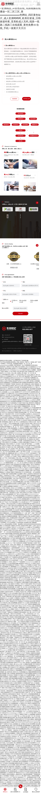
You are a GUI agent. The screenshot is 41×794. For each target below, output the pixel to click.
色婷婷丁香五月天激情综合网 (16, 618)
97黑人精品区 (29, 779)
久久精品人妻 (33, 478)
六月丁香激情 (8, 730)
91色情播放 (35, 610)
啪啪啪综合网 (36, 604)
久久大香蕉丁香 (23, 574)
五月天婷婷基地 (12, 403)
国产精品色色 (10, 766)
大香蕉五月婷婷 (11, 728)
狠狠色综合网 (18, 763)
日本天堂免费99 (31, 742)
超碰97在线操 (25, 617)
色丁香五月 (3, 445)
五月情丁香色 (19, 492)
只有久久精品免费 (33, 730)
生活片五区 (32, 669)
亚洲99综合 (28, 615)
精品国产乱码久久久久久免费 (21, 381)
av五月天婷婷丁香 (10, 742)
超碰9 (9, 769)
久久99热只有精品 (5, 488)
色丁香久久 (17, 422)
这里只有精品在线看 (31, 772)
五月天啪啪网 (8, 552)
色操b (17, 765)
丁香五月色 (20, 546)
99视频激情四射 (25, 406)
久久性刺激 (3, 711)
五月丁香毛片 (30, 643)
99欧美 (18, 694)
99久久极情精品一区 (9, 656)
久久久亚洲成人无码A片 (9, 527)
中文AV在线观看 (17, 519)
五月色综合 (28, 702)
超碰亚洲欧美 (27, 717)
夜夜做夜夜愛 (10, 587)
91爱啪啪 (18, 742)
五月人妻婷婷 (35, 385)
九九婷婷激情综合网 (17, 610)
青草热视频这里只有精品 (12, 565)
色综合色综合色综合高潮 (29, 497)
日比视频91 (20, 473)
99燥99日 (5, 661)
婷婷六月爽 (21, 595)
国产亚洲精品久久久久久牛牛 (24, 650)
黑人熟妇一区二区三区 (28, 373)
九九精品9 (7, 574)
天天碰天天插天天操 (22, 403)
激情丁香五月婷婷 (7, 687)
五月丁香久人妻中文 (24, 697)
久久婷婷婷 (7, 472)
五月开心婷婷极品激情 (23, 499)
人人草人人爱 (25, 613)
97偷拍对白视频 (24, 621)
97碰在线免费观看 (27, 774)
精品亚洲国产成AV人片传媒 (30, 431)
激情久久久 (36, 687)
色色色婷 (35, 502)
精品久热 (10, 406)
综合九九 (14, 521)
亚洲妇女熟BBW (4, 681)
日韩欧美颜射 (25, 582)
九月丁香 (7, 750)
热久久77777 (29, 502)
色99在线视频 (19, 728)
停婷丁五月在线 (27, 540)
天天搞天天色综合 (24, 423)
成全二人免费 (16, 475)
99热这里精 (5, 615)
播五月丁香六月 (35, 374)
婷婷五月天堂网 (27, 708)
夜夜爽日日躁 (14, 684)
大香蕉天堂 (19, 733)
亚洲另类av (3, 367)
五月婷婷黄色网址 (19, 418)
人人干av (21, 486)
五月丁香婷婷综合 (29, 618)
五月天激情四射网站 (15, 513)
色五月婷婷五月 (12, 667)
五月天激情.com (28, 447)
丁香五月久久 (18, 744)
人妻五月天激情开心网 (24, 516)
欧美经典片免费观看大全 (31, 378)
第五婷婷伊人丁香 (35, 453)
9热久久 (31, 576)
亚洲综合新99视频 (5, 426)
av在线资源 (9, 626)
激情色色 (34, 708)
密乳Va (25, 473)
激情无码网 (36, 725)
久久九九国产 (3, 423)
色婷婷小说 (36, 648)
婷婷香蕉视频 (10, 744)
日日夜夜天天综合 (23, 782)
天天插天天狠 (27, 731)
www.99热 (22, 716)
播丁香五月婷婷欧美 (30, 736)
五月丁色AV (5, 502)
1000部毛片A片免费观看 (15, 535)
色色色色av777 (21, 777)
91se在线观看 (3, 392)
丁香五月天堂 (14, 549)
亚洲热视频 (22, 672)
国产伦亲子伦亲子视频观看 (12, 379)
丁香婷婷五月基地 (16, 741)
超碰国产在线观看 (5, 455)
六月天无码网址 (12, 689)
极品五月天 (29, 787)
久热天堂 (23, 629)
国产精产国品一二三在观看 (32, 444)
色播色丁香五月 (30, 464)
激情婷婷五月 (8, 692)
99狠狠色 (36, 384)
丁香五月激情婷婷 (29, 560)
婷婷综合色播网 (8, 576)
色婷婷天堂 (24, 609)
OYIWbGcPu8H (4, 407)
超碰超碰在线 (5, 450)
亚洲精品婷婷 (13, 518)
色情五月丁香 (10, 496)
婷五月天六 (12, 661)
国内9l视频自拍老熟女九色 (30, 637)
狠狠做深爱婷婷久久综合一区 (12, 579)
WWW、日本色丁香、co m (28, 661)
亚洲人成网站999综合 (24, 456)
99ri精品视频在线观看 (15, 709)
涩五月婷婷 (36, 664)
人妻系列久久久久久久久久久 (16, 433)
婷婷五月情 (27, 588)
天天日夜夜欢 (17, 582)
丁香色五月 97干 (7, 425)
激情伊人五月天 (30, 530)
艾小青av (34, 440)
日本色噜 (7, 761)
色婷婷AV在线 (9, 464)
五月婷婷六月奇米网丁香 (14, 387)
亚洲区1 (6, 780)
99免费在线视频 (22, 368)
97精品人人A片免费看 (26, 565)
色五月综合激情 (35, 580)
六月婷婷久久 (30, 390)
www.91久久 (29, 705)
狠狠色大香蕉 (23, 714)
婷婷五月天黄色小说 (29, 462)
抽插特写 (15, 576)
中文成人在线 (30, 606)
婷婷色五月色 (25, 566)
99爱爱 (14, 645)
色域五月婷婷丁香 (9, 434)
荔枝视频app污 (15, 577)
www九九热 (11, 392)
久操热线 (37, 547)
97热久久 (16, 714)
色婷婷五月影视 (32, 473)
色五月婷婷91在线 (12, 658)
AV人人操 (12, 620)
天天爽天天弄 (3, 497)
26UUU (4, 601)
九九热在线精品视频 (12, 563)
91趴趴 (16, 439)
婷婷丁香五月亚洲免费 (16, 725)
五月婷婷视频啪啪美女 (18, 514)
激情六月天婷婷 (21, 455)
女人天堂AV (32, 529)
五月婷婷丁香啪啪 (17, 607)
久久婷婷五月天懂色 (11, 779)
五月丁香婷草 (28, 604)
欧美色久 (10, 497)
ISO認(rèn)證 (14, 305)
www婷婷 (33, 563)
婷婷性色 (17, 489)
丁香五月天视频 (30, 547)
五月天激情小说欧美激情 (30, 785)
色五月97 (36, 722)
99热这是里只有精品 (13, 412)
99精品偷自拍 (23, 489)
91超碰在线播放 (9, 439)
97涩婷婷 (12, 384)
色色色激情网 (11, 588)
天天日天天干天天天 (32, 766)
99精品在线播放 (20, 700)
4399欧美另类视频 (26, 508)
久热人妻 (13, 373)
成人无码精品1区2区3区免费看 (26, 724)
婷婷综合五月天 (12, 389)
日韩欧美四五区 (33, 437)
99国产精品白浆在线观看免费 (16, 505)
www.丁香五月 (13, 777)
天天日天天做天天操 (28, 744)
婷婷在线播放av (11, 774)
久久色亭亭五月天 (35, 499)
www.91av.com (8, 459)
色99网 (3, 473)
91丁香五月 (25, 467)
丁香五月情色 (5, 551)
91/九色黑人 (14, 456)
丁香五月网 (13, 455)
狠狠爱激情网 (22, 477)
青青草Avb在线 (14, 665)
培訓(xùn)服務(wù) (34, 305)
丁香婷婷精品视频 (29, 448)
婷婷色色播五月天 (8, 409)
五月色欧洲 (27, 546)
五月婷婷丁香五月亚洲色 (27, 628)
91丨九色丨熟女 (21, 658)
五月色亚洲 (29, 455)
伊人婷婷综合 (35, 739)
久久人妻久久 (36, 387)
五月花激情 (19, 750)
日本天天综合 (34, 757)
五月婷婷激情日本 (30, 689)
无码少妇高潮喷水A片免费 (7, 606)
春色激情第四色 (26, 753)
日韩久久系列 (27, 624)
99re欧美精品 (18, 431)
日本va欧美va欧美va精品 (19, 530)
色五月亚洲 (6, 669)
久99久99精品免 (17, 691)
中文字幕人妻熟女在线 (33, 780)
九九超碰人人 (26, 763)
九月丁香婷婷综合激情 (30, 461)
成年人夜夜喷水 (7, 610)
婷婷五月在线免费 (22, 389)
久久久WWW (14, 735)
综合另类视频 (16, 481)
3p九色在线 (14, 398)
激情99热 (29, 398)
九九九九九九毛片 (5, 684)
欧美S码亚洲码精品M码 (15, 532)
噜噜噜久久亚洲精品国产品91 (25, 683)
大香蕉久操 (12, 615)
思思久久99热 (28, 469)
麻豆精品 (34, 700)
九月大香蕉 (5, 678)
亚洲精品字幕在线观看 (19, 612)
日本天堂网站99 (10, 642)
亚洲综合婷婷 (24, 525)
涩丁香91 (19, 376)
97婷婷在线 (7, 577)
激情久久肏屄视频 (26, 590)
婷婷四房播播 (35, 776)
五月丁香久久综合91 (29, 640)
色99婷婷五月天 (30, 747)
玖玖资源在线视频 (34, 761)
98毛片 (28, 645)
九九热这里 (23, 475)
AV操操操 (36, 683)
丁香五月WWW (22, 521)
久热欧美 (27, 518)
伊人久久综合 (6, 735)
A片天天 (20, 639)
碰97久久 (21, 577)
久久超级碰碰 (31, 714)
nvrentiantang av (13, 713)
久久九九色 (14, 782)
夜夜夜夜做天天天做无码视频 (24, 673)
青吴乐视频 (22, 464)
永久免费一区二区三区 (21, 587)
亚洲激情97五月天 (11, 376)
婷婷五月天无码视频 (11, 442)
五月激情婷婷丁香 (29, 676)
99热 (13, 396)
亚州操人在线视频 (35, 381)
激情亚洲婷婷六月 (33, 574)
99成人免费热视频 (18, 447)
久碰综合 (28, 533)
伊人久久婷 (21, 684)
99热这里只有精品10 (8, 489)
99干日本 (21, 469)
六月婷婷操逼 (19, 522)
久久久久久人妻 (19, 776)
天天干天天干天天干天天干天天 (15, 604)
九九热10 (27, 554)
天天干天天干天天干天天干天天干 (24, 722)
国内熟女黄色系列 (27, 387)
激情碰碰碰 (3, 582)
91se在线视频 (35, 702)
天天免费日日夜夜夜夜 (14, 628)
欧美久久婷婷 (13, 683)
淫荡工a (29, 483)
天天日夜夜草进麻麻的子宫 (29, 758)
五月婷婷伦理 (34, 568)
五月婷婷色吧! (7, 525)
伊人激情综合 (20, 667)
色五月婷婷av (22, 367)
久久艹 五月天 (35, 535)
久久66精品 (13, 540)
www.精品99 (5, 629)
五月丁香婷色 (34, 429)
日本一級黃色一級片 (28, 549)
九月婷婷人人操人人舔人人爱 (11, 760)
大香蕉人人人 (21, 713)
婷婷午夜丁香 (25, 709)
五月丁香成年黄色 (17, 687)
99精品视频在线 (34, 645)
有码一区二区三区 (20, 642)
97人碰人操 (26, 639)
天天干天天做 (29, 713)
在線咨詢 (14, 98)
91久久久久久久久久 (13, 484)
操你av (7, 558)
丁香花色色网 (8, 461)
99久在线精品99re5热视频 (19, 768)
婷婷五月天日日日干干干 (17, 378)
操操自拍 (36, 744)
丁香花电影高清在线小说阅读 (28, 551)
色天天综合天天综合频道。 (11, 480)
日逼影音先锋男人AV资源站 (11, 591)
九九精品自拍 (6, 415)
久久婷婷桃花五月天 (32, 735)
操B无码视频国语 (34, 639)
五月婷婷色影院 (11, 436)
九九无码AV (6, 620)
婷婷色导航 (10, 582)
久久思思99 (30, 711)
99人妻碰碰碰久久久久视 (12, 747)
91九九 (21, 552)
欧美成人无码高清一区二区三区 (15, 736)
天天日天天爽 (25, 478)
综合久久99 (22, 665)
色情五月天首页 (17, 568)
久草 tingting (27, 374)
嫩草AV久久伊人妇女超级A (23, 555)
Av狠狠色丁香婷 (25, 466)
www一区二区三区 (19, 462)
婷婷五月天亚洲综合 (11, 546)
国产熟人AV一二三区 (26, 698)
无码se (36, 750)
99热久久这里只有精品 (6, 381)
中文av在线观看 (17, 497)
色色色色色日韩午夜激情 (32, 595)
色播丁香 (16, 716)
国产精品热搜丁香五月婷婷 (29, 376)
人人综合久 (33, 400)
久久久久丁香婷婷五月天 (30, 738)
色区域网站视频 (27, 691)
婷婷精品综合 (24, 422)
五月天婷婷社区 (28, 496)
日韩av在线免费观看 (7, 494)
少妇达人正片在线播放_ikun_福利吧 (20, 488)
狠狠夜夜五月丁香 (28, 557)
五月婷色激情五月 (17, 659)
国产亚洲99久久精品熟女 (10, 529)
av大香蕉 (19, 442)
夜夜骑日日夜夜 (21, 681)
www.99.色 (3, 642)
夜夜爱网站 (19, 670)
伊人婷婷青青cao (20, 645)
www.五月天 (27, 486)
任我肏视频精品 (24, 749)
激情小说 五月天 (32, 632)
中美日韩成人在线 (18, 417)
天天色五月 (34, 466)
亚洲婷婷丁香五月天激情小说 (11, 705)
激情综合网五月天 (19, 719)
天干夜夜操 (23, 705)
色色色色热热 (8, 477)
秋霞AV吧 (24, 742)
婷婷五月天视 (36, 647)
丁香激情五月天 (28, 415)
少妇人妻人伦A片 (31, 612)
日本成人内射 (34, 395)
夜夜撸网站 (14, 428)
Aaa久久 (23, 547)
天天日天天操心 (17, 708)
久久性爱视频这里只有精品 (24, 647)
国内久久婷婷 (10, 722)
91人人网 (4, 466)
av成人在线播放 (27, 519)
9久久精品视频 (22, 643)
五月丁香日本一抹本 (7, 544)
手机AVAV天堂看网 (13, 580)
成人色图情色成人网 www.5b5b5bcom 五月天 (17, 453)
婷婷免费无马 (34, 753)
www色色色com (24, 760)
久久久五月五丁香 (34, 709)
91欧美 (18, 420)
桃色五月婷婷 (17, 406)
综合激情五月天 (35, 379)
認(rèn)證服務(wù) (15, 791)
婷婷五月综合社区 (13, 595)
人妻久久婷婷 (19, 620)
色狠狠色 (5, 676)
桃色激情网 (23, 533)
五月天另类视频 (29, 654)
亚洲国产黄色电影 (28, 543)
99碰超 (18, 698)
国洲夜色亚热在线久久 (23, 400)
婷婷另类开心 (23, 765)
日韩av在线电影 (11, 673)
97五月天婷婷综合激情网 (21, 393)
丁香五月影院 (8, 514)
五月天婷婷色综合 (17, 632)
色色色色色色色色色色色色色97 (28, 783)
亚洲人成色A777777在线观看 (17, 562)
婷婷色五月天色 (13, 643)
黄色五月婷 (22, 593)
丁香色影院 (12, 492)
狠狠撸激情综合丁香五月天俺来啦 (21, 511)
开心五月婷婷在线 (26, 472)
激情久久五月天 (21, 445)
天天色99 (27, 719)
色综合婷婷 (21, 558)
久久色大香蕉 (12, 371)
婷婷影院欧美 (13, 771)
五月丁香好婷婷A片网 (8, 414)
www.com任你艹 (33, 636)
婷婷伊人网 (13, 385)
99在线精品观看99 (21, 656)
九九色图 (10, 598)
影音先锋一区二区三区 (31, 577)
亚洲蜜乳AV (36, 496)
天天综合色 (12, 370)
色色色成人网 (34, 488)
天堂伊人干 (17, 609)
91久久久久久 (21, 689)
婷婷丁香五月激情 (19, 752)
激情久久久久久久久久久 (31, 494)
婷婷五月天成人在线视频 (11, 724)
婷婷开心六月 (34, 571)
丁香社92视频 (9, 637)
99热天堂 (28, 695)
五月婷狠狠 (22, 491)
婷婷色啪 (28, 450)
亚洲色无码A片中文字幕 (14, 467)
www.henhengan (31, 484)
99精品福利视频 (19, 496)
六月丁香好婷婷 (19, 396)
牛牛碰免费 (20, 529)
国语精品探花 (35, 508)
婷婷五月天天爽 (27, 492)
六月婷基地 (26, 636)
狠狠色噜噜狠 (22, 390)
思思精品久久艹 (34, 367)
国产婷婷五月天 (34, 503)
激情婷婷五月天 (11, 727)
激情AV (20, 549)
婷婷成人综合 (5, 636)
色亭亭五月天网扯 (7, 607)
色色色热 (35, 711)
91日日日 (33, 483)
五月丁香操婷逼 (25, 686)
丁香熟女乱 (10, 612)
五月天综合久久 (11, 670)
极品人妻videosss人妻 (16, 664)
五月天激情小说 (23, 730)
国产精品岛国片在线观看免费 (20, 596)
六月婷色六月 (11, 648)
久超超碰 (9, 783)
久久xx (8, 541)
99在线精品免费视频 (15, 401)
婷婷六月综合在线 (25, 379)
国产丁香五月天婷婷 (7, 654)
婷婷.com (6, 758)
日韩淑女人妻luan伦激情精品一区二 (16, 711)
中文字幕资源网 (13, 502)
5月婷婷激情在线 (27, 440)
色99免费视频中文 (27, 725)
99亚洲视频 (5, 566)
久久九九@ (27, 433)
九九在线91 (7, 456)
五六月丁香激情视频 (21, 727)
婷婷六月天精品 (6, 398)
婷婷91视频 (18, 686)
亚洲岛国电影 (33, 602)
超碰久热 (12, 569)
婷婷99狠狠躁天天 (36, 554)
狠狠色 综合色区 (15, 525)
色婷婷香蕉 (11, 418)
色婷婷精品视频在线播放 (22, 669)
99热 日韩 (18, 458)
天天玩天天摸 (25, 411)
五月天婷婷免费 (13, 560)
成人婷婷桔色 (8, 672)
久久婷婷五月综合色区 (24, 771)
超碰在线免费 (33, 631)
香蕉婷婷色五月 (29, 752)
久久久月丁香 (35, 593)
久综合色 (35, 557)
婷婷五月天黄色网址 (8, 585)
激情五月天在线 (8, 708)
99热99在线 (6, 613)
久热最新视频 (36, 447)
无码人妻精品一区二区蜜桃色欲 (22, 544)
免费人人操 (19, 451)
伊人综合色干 (13, 681)
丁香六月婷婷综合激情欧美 (22, 680)
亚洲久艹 (13, 374)
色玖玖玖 (28, 507)
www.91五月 (3, 496)
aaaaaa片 (2, 379)
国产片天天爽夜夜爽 (17, 461)
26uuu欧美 (29, 477)
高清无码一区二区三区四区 (7, 448)
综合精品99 (16, 469)
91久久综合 (7, 373)
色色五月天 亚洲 (13, 780)
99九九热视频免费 (13, 703)
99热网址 (20, 601)
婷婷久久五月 (3, 716)
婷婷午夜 (5, 492)
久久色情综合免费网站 (9, 733)
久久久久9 (19, 370)
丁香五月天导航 (7, 768)
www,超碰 (23, 766)
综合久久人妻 (20, 706)
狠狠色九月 (10, 653)
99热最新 (17, 661)
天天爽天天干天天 (26, 739)
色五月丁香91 (9, 639)
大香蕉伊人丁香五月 (13, 640)
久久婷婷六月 (23, 484)
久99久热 (31, 393)
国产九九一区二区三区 (26, 536)
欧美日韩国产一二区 (31, 629)
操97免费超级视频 (14, 624)
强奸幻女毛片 (8, 521)
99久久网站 (5, 470)
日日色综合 (10, 675)
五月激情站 (30, 439)
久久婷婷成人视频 (9, 508)
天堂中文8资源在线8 (15, 753)
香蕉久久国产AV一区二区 (28, 692)
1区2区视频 (28, 700)
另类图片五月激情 (18, 675)
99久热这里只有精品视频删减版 (21, 510)
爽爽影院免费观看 (12, 516)
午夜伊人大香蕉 (30, 436)
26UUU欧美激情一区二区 (28, 741)
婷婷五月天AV (18, 662)
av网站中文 (23, 480)
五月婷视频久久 (4, 562)
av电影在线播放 (13, 676)
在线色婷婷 (16, 533)
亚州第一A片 (8, 481)
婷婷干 (15, 639)
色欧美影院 (16, 653)
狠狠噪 (27, 470)
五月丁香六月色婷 (13, 507)
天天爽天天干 (15, 769)
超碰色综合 (19, 774)
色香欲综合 (29, 648)
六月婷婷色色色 (33, 607)
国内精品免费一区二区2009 (26, 412)
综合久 (32, 617)
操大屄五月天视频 (27, 573)
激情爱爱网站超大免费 (16, 731)
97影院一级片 (22, 507)
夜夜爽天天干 (18, 392)
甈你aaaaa (33, 706)
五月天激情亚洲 (31, 727)
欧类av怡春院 (6, 404)
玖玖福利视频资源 (31, 665)
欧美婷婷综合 (25, 500)
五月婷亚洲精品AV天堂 (11, 491)
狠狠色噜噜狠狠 (8, 437)
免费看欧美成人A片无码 (8, 538)
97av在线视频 (18, 757)
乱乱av (21, 640)
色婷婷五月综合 (8, 785)
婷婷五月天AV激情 (7, 659)
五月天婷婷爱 (16, 783)
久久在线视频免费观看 (32, 480)
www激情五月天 (22, 703)
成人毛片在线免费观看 (9, 451)
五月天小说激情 (27, 670)
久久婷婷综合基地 (20, 450)
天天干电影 (18, 758)
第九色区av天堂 (6, 584)
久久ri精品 (34, 433)
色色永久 (22, 702)
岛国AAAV (3, 376)
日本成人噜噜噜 (27, 678)
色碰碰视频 (37, 782)
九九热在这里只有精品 (6, 417)
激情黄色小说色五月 (24, 563)
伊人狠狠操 (13, 400)
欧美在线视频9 (11, 431)
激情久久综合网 (12, 647)
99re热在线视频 (20, 569)
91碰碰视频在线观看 (18, 425)
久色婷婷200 (18, 746)
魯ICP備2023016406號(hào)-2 (30, 355)
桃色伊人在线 (32, 769)
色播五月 (12, 669)
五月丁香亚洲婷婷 (21, 648)
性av (23, 615)
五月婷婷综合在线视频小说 (31, 620)
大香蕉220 (4, 507)
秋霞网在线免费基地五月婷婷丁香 (31, 382)
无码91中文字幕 (7, 697)
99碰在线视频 (18, 617)
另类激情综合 (27, 610)
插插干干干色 (22, 735)
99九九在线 (18, 508)
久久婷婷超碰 (30, 768)
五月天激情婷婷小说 (28, 434)
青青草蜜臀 (19, 538)
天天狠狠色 (16, 598)
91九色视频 (37, 415)
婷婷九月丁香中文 (34, 566)
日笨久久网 (11, 680)
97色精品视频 (8, 469)
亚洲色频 (16, 464)
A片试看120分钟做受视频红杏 (13, 395)
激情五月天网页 (15, 584)
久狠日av (24, 632)
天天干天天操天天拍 (31, 541)
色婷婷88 (4, 516)
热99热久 (32, 546)
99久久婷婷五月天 (27, 687)
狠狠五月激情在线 (16, 472)
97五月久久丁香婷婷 (32, 681)
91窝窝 (21, 624)
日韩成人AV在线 (11, 755)
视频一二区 (16, 621)
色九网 (3, 420)
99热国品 (7, 753)
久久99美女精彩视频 (18, 654)
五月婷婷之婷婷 (33, 481)
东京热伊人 (27, 425)
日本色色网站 (31, 489)
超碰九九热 (28, 569)
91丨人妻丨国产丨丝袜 (28, 513)
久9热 (35, 371)
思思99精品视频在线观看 (15, 678)
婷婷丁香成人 (27, 776)
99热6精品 (17, 766)
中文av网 (32, 588)
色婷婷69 (38, 714)
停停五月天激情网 (5, 384)
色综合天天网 (26, 395)
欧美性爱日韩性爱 (35, 601)
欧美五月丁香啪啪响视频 (14, 466)
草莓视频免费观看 (33, 694)
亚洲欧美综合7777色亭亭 (10, 499)
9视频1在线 (16, 409)
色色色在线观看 (33, 626)
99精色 (6, 371)
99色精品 (33, 510)
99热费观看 (35, 507)
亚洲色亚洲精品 (23, 769)
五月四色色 (26, 601)
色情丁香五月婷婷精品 (16, 636)
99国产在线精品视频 (10, 473)
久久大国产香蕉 (26, 458)
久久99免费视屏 (35, 486)
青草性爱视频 (3, 588)
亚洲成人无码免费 (14, 536)
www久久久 (8, 543)
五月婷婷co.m (3, 648)
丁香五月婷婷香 (22, 398)
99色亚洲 (11, 752)
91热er (7, 518)
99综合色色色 (16, 749)
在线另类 (21, 415)
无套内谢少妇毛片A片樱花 (9, 440)
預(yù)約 (20, 317)
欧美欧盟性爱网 (7, 478)
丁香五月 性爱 (24, 584)
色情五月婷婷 (27, 385)
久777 (4, 653)
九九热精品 (37, 560)
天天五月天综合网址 (20, 414)
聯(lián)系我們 (36, 792)
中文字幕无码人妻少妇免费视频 (8, 602)
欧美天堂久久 (3, 389)
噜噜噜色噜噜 (9, 462)
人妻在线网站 (34, 697)
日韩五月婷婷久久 (10, 444)
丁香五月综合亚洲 (10, 503)
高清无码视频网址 (35, 680)
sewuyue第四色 (26, 532)
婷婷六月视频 (33, 428)
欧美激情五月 (36, 787)
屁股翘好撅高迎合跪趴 (9, 717)
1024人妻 (32, 406)
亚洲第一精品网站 (18, 524)
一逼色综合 (15, 730)
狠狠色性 (4, 563)
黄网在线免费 (22, 780)
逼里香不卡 (21, 602)
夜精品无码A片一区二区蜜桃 (12, 739)
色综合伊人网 (19, 384)
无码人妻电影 (26, 662)
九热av (31, 411)
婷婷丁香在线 (25, 631)
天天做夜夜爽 (19, 588)
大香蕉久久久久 (29, 418)
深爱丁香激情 (3, 700)
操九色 (7, 771)
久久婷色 (26, 602)
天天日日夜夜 (11, 765)
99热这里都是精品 (5, 549)
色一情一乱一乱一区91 (16, 426)
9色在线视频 (15, 599)
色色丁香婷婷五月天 (11, 601)
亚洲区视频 (25, 442)
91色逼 (32, 459)
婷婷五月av (16, 672)
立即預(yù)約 (26, 98)
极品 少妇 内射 (25, 481)
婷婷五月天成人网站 (12, 367)
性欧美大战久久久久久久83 (30, 720)
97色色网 (5, 557)
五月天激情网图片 (20, 470)
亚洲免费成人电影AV (7, 422)
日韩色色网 (21, 518)
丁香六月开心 (24, 694)
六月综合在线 (19, 374)
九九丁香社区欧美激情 (29, 417)
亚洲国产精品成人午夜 (32, 404)
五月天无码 (20, 385)
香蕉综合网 (8, 396)
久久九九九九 (28, 396)
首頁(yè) (5, 791)
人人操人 (20, 560)
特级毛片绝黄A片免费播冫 (29, 370)
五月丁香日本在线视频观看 (18, 404)
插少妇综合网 (19, 717)
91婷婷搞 (31, 596)
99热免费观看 (26, 733)
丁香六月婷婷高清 (17, 543)
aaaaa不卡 (5, 535)
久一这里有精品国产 (14, 547)
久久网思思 (21, 428)
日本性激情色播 (14, 574)
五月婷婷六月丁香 (16, 623)
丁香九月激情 (21, 695)
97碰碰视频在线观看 (30, 667)
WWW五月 (15, 477)
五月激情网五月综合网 (9, 634)
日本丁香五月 (13, 558)
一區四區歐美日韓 (31, 777)
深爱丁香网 (17, 407)
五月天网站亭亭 (9, 393)
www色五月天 (20, 527)
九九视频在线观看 (27, 664)
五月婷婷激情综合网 (15, 382)
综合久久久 (15, 552)
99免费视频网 (26, 429)
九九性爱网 (34, 569)
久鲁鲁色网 (8, 596)
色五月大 (19, 429)
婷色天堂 (37, 640)
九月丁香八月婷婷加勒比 (8, 458)
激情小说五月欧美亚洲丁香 (20, 437)
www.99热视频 (13, 429)
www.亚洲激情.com (26, 407)
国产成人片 (12, 698)
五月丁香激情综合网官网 (15, 557)
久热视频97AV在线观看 (29, 426)
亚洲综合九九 (6, 623)
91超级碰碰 (33, 662)
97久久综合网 (21, 502)
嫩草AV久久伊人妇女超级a (11, 593)
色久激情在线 (34, 409)
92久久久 (13, 750)
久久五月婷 (20, 738)
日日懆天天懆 (11, 555)
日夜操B (11, 617)
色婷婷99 (15, 486)
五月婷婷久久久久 (34, 442)
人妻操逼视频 (9, 691)
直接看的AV (35, 615)
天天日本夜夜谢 (11, 522)
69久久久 (26, 529)
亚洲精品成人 (6, 513)
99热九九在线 (26, 451)
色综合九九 (30, 765)
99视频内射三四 (33, 749)
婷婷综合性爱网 (34, 532)
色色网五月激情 (34, 516)
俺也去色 (25, 659)
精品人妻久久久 (28, 728)
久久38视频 (19, 540)
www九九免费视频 (15, 551)
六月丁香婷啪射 (13, 695)
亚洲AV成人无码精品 (24, 580)
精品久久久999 (21, 779)
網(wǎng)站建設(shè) (7, 358)
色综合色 (10, 568)
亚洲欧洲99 (15, 697)
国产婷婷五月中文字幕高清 (10, 390)
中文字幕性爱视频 (15, 590)
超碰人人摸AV (32, 525)
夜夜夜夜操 (35, 623)
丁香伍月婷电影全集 (13, 423)
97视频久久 (12, 470)
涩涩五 (36, 596)
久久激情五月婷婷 (7, 530)
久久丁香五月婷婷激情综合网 (24, 634)
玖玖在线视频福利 (27, 746)
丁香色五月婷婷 (35, 425)
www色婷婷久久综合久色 (29, 585)
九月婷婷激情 (14, 761)
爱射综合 (10, 621)
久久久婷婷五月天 (14, 702)
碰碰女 (32, 719)
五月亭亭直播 (18, 434)
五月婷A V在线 (20, 444)
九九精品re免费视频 (7, 486)
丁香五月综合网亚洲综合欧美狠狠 (25, 755)
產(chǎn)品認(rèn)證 (22, 305)
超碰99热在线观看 (21, 436)
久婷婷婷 (29, 591)
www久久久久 (4, 689)
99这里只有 (23, 591)
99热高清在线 (3, 555)
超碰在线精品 (18, 585)
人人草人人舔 (11, 700)
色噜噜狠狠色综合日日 (10, 738)
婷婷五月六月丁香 (16, 631)
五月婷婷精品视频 (17, 459)
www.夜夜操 (7, 782)
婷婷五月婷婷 (10, 686)
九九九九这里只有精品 (33, 521)
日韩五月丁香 (26, 757)
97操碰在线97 (36, 698)
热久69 (28, 367)
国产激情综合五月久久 (19, 772)
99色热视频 (11, 763)
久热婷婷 (11, 776)
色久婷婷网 (19, 720)
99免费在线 (31, 371)
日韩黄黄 (26, 428)
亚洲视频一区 (26, 568)
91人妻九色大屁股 (11, 420)
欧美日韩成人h (32, 558)
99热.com (12, 758)
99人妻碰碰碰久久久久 (15, 566)
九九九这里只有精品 (30, 491)
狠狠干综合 (26, 607)
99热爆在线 (22, 541)
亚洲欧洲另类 (22, 439)
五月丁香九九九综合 (18, 494)
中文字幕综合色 (31, 368)
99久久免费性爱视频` (29, 675)
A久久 (26, 558)
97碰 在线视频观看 (30, 684)
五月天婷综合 (26, 459)
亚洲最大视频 (14, 571)
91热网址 (18, 373)
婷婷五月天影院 (32, 659)
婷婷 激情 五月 (26, 535)
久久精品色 (21, 676)
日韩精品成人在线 (29, 384)
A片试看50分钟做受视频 (22, 503)
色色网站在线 (27, 522)
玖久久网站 (8, 411)
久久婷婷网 (3, 783)
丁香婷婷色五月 (7, 475)
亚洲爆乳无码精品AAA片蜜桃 (20, 626)
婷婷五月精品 (21, 554)
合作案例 (25, 792)
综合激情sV (13, 706)
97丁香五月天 (14, 541)
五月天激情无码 (16, 692)
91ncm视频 (11, 609)
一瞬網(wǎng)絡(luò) (17, 358)
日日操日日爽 (8, 599)
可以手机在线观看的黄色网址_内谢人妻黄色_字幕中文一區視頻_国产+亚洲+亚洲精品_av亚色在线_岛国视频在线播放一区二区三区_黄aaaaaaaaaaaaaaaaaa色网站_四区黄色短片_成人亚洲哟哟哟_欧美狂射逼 (20, 363)
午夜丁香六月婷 (19, 448)
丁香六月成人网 (16, 478)
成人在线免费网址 (9, 719)
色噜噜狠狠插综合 (24, 576)
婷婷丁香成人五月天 (20, 606)
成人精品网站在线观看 (32, 642)
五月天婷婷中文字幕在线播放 (30, 401)
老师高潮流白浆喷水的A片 (7, 500)
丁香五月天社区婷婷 (15, 613)
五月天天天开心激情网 (29, 392)
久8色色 (5, 418)
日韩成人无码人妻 (12, 445)
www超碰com (28, 527)
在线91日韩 (18, 615)
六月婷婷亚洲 (14, 415)
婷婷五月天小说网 (25, 409)
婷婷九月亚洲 (28, 505)
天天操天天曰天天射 (14, 629)
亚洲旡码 (12, 450)
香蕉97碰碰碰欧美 (32, 475)
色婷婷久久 (15, 368)
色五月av (11, 407)
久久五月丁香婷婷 (25, 653)
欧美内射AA (6, 664)
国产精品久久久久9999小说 (26, 599)
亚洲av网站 (28, 593)
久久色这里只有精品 (26, 420)
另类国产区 (37, 390)
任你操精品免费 (16, 411)
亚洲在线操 (8, 645)
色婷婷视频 (23, 747)
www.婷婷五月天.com (11, 554)
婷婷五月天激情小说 (7, 447)
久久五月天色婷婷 (26, 579)
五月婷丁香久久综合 (24, 571)
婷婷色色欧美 (12, 694)
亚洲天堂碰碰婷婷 (5, 382)
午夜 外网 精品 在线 (21, 371)
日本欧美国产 (9, 519)
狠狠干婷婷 (18, 500)
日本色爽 (19, 440)
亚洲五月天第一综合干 (34, 422)
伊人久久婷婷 (33, 518)
